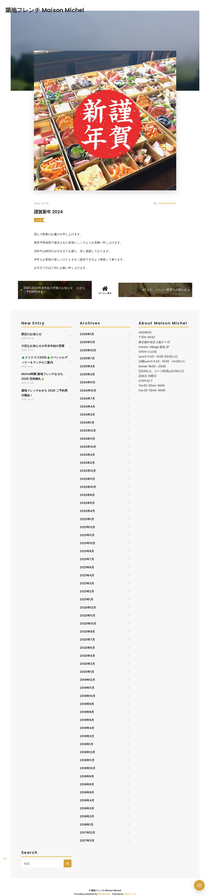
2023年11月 (87, 439)
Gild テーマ (130, 893)
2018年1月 (86, 825)
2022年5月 (87, 503)
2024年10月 (88, 390)
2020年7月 (87, 640)
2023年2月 (87, 463)
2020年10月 (88, 624)
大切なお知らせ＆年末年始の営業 (42, 346)
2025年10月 (88, 350)
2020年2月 (87, 664)
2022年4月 (87, 511)
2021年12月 (87, 527)
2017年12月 (87, 833)
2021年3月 (87, 583)
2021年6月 (87, 567)
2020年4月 (87, 656)
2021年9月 (87, 551)
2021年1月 (86, 599)
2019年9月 (87, 704)
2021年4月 (87, 575)
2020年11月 (87, 616)
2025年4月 (87, 366)
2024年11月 (87, 382)
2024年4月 (87, 407)
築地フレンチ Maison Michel (44, 10)
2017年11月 (87, 841)
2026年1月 (87, 334)
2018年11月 (87, 760)
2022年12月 (88, 471)
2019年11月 (87, 688)
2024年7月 (87, 399)
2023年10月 (88, 447)
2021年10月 (87, 543)
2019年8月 (87, 712)
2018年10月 (87, 768)
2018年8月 (87, 784)
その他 (38, 220)
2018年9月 (87, 776)
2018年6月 (87, 792)
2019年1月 (86, 744)
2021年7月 (87, 559)
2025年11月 (87, 342)
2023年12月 (88, 431)
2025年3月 (87, 374)
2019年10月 (87, 696)
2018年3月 (87, 808)
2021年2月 (87, 591)
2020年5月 (87, 648)
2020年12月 (88, 608)
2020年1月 (87, 672)
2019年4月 (87, 728)
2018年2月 (87, 816)
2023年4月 (87, 455)
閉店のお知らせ (31, 334)
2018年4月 (87, 800)
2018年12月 (87, 752)
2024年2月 (87, 415)
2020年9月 (87, 632)
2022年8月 (87, 495)
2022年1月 (87, 519)
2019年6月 (87, 720)
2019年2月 (87, 736)
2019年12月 (87, 680)
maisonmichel (167, 203)
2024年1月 (87, 423)
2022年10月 (88, 487)
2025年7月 (87, 358)
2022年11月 (87, 479)
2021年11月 (87, 535)
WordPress (104, 893)
